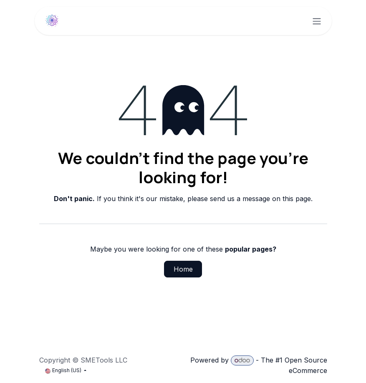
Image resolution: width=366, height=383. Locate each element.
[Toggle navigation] (316, 21)
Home (183, 269)
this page (297, 198)
